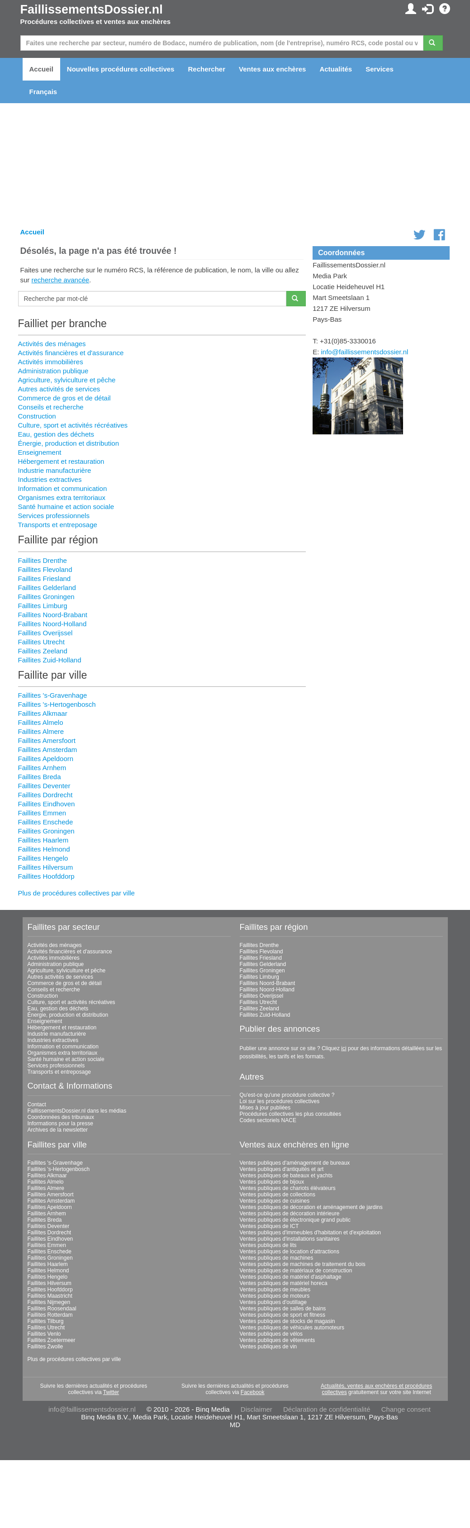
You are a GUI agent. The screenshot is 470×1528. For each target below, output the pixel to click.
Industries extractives (50, 479)
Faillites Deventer (44, 786)
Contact (37, 1104)
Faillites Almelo (40, 722)
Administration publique (53, 371)
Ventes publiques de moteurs (275, 1296)
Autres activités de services (59, 389)
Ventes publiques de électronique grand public (295, 1220)
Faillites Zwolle (45, 1346)
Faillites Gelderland (47, 587)
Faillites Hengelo (43, 858)
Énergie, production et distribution (68, 443)
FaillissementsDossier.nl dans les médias (77, 1111)
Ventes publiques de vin (268, 1346)
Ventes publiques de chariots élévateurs (288, 1188)
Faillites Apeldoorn (46, 758)
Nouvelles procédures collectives (121, 69)
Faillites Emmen (42, 813)
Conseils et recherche (51, 407)
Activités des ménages (52, 343)
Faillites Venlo (44, 1334)
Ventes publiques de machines (276, 1258)
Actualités (335, 69)
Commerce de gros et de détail (64, 398)
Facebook (253, 1392)
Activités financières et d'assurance (71, 353)
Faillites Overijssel (45, 633)
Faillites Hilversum (45, 867)
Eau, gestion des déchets (56, 434)
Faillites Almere (41, 731)
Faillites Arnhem (42, 767)
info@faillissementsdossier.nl (364, 352)
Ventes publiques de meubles (275, 1289)
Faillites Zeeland (42, 651)
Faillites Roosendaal (52, 1308)
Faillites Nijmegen (49, 1302)
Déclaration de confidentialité (326, 1409)
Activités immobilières (50, 362)
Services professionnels (54, 515)
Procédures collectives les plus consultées (291, 1114)
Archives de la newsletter (58, 1130)
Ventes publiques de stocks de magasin (287, 1321)
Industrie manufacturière (54, 470)
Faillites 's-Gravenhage (52, 695)
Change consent (406, 1409)
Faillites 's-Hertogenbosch (57, 704)
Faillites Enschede (45, 822)
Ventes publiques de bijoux (272, 1182)
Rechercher (206, 69)
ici (343, 1048)
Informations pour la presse (60, 1123)
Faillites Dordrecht (45, 795)
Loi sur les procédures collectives (280, 1101)
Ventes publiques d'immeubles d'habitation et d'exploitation (310, 1232)
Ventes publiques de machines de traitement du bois (303, 1264)
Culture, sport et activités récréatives (73, 425)
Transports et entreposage (57, 524)
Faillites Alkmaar (42, 713)
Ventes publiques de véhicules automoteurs (292, 1327)
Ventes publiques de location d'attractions (289, 1251)
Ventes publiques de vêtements (277, 1340)
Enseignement (40, 452)
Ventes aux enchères (272, 69)
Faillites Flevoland (45, 569)
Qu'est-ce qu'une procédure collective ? (287, 1095)
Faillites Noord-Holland (52, 624)
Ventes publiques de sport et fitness (282, 1315)
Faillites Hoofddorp (46, 876)
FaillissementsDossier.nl (91, 9)
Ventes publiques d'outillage (273, 1302)
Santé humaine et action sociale (66, 506)
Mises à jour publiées (265, 1107)
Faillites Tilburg (46, 1321)
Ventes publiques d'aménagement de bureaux (295, 1163)
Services (380, 69)
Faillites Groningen (46, 596)
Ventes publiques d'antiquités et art (282, 1169)
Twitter (111, 1392)
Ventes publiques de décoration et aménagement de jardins (311, 1207)
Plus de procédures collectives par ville (76, 893)
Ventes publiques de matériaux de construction (296, 1270)
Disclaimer (256, 1409)
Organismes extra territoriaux (61, 497)
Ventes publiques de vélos (271, 1334)
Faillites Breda (39, 777)
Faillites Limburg (42, 605)
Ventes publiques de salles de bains (283, 1308)
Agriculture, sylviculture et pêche (67, 380)
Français (43, 91)
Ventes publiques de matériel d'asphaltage (291, 1277)
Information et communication (62, 488)
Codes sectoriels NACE (268, 1120)
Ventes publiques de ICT (269, 1226)
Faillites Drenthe (42, 560)
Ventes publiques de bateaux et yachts (286, 1175)
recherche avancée (61, 280)
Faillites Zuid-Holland (49, 660)
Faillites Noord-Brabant (52, 615)
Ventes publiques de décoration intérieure (290, 1213)
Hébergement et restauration (61, 461)
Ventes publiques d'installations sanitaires (290, 1239)
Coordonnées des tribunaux (61, 1117)
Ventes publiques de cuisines (275, 1201)
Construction (37, 416)
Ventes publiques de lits (268, 1245)
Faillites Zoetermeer (52, 1340)
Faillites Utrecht (41, 642)
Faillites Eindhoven (46, 804)
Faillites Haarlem (43, 840)
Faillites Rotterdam (50, 1315)
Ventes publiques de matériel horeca (284, 1283)
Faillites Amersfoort (47, 740)
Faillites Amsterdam (47, 749)
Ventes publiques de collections (277, 1194)
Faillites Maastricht (50, 1296)
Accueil (41, 69)
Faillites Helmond (44, 849)
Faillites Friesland (44, 578)
